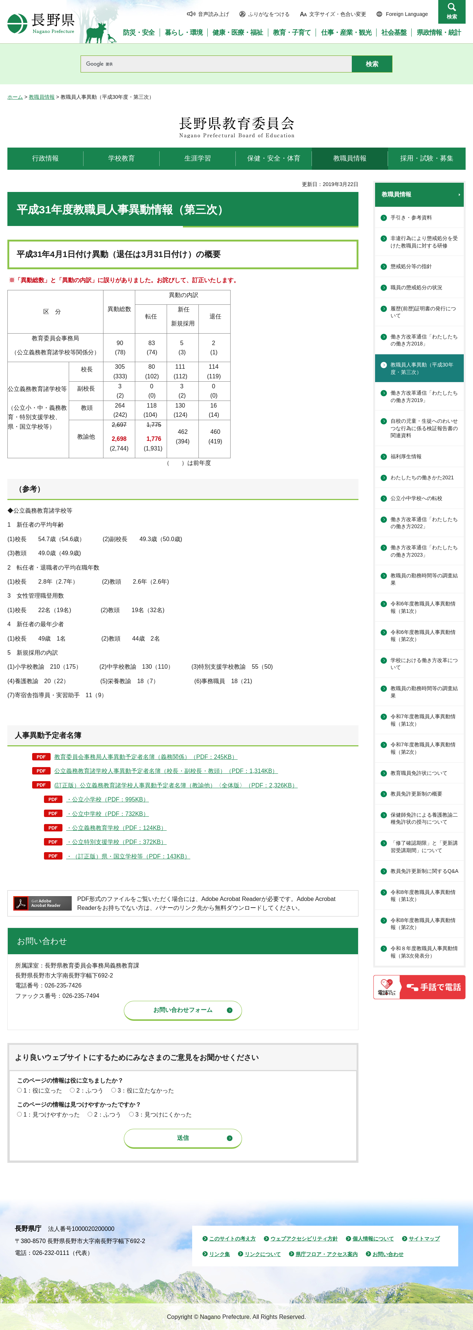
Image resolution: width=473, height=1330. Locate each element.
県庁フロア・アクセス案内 (327, 1254)
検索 (452, 17)
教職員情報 (42, 97)
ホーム (15, 97)
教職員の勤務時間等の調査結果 (424, 579)
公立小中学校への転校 (416, 498)
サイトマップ (424, 1239)
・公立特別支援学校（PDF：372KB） (116, 842)
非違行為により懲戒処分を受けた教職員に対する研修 (424, 242)
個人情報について (373, 1239)
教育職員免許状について (419, 773)
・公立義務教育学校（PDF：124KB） (116, 828)
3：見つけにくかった (163, 1114)
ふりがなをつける (269, 14)
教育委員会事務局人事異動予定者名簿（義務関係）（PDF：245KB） (146, 757)
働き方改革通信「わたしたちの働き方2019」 (424, 396)
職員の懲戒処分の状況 (416, 287)
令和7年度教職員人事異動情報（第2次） (423, 748)
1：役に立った (42, 1090)
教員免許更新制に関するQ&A (425, 871)
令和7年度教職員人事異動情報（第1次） (423, 720)
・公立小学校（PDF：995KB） (107, 799)
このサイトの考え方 (232, 1239)
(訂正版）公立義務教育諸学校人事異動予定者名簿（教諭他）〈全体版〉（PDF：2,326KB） (176, 785)
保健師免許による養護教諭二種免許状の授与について (424, 818)
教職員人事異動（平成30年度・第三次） (422, 368)
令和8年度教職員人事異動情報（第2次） (423, 924)
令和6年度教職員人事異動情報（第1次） (423, 607)
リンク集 (219, 1254)
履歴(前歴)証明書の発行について (423, 312)
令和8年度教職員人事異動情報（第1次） (423, 895)
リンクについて (263, 1254)
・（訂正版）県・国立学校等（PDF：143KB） (128, 856)
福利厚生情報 (406, 456)
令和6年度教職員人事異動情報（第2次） (423, 635)
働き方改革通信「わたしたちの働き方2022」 (424, 523)
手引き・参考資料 (411, 217)
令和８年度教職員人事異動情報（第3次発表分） (424, 952)
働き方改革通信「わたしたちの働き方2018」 (424, 340)
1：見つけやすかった (51, 1114)
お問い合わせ (388, 1254)
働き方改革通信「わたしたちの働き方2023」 (424, 551)
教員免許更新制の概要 (416, 794)
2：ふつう (89, 1090)
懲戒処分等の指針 (411, 266)
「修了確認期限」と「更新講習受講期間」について (424, 846)
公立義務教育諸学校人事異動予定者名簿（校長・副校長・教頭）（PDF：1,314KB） (166, 771)
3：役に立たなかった (146, 1090)
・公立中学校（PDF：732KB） (107, 814)
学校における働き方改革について (424, 664)
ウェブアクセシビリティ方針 (304, 1239)
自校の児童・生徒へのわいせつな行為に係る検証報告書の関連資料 (424, 428)
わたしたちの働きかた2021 (422, 477)
